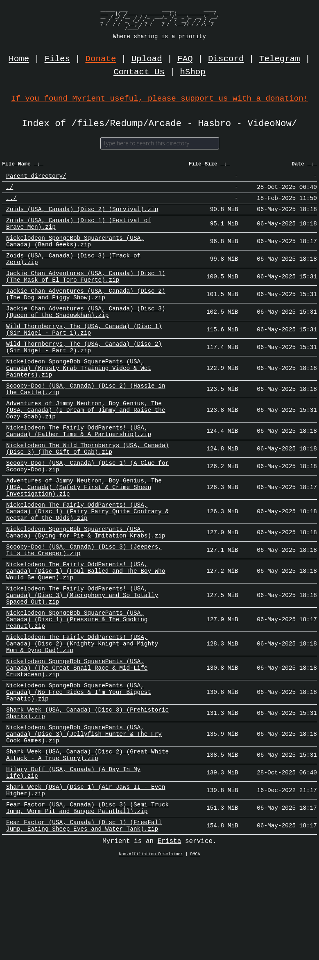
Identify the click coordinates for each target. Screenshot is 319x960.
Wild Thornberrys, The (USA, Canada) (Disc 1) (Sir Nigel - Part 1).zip (84, 353)
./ (9, 191)
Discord (226, 59)
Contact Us (139, 72)
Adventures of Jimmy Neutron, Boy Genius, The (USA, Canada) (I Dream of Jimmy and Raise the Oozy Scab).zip (85, 445)
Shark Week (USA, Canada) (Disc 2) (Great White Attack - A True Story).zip (87, 841)
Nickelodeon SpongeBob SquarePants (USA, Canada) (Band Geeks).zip (75, 252)
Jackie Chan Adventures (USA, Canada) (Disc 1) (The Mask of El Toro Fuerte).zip (85, 292)
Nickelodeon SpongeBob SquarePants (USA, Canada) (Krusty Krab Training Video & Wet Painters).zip (78, 397)
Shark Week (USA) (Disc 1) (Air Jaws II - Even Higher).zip (85, 881)
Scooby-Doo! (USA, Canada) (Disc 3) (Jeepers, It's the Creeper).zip (84, 605)
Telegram (279, 59)
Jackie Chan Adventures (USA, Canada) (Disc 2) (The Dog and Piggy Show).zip (85, 312)
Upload (146, 59)
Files (57, 59)
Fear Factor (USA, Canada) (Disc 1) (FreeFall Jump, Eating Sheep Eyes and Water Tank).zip (84, 921)
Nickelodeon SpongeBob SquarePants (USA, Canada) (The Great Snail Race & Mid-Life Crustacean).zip (76, 741)
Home (19, 59)
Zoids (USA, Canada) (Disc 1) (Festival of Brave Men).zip (78, 232)
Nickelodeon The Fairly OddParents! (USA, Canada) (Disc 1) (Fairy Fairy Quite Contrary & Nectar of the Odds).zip (87, 561)
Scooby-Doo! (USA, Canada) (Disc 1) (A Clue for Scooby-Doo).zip (87, 509)
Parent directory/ (36, 179)
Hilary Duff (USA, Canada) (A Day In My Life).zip (73, 861)
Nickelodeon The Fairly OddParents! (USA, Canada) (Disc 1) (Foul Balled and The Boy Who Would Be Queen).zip (85, 629)
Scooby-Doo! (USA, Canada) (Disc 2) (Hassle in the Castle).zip (85, 421)
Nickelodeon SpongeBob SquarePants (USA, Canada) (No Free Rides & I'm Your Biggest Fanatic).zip (78, 769)
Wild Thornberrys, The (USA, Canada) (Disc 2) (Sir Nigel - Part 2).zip (84, 373)
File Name (16, 166)
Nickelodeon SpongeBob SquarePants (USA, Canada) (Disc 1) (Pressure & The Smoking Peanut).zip (76, 685)
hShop (192, 72)
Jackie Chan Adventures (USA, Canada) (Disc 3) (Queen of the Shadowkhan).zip (85, 332)
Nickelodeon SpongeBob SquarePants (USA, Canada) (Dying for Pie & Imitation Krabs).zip (85, 585)
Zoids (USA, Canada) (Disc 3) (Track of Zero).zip (73, 272)
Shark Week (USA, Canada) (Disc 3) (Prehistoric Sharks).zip (87, 793)
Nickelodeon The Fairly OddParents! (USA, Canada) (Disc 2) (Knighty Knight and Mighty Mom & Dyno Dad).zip (82, 713)
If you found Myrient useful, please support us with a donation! (159, 98)
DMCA (195, 951)
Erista (169, 938)
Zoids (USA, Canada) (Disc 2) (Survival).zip (82, 216)
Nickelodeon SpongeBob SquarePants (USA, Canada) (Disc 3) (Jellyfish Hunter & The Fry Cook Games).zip (84, 817)
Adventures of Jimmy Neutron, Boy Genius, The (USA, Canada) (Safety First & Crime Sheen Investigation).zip (84, 533)
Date (298, 166)
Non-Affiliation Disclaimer (151, 951)
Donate (101, 59)
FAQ (184, 59)
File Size (203, 166)
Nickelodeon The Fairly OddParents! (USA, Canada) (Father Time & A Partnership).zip (78, 469)
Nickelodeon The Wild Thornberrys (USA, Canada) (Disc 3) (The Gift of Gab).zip (87, 489)
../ (11, 203)
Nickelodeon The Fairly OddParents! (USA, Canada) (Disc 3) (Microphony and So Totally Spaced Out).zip (82, 657)
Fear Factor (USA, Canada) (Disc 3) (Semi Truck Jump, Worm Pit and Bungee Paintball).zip (87, 901)
